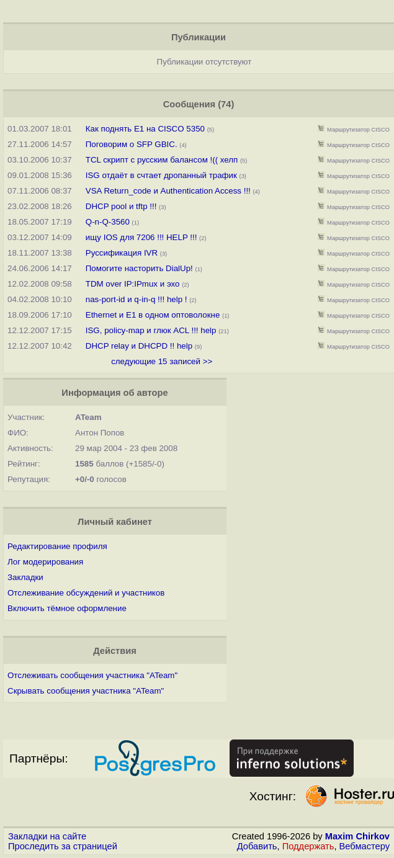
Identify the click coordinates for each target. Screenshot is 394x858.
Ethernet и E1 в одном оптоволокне (153, 315)
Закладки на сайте (47, 836)
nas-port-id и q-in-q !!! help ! (136, 299)
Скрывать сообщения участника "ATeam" (85, 690)
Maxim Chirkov (357, 836)
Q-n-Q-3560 (108, 221)
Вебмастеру (364, 846)
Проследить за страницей (62, 846)
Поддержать (308, 846)
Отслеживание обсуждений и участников (85, 592)
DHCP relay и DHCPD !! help (139, 346)
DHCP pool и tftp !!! (121, 206)
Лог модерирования (45, 561)
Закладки (25, 577)
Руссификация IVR (122, 252)
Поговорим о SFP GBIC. (131, 144)
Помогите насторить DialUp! (139, 268)
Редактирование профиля (57, 546)
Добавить (257, 846)
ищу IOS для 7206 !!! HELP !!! (141, 237)
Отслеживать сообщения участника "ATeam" (92, 675)
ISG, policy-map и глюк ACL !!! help (151, 330)
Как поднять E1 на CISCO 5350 (145, 128)
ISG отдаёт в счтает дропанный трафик (161, 175)
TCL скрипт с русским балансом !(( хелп (162, 159)
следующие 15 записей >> (161, 361)
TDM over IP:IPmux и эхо (133, 283)
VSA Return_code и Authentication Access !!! (168, 190)
